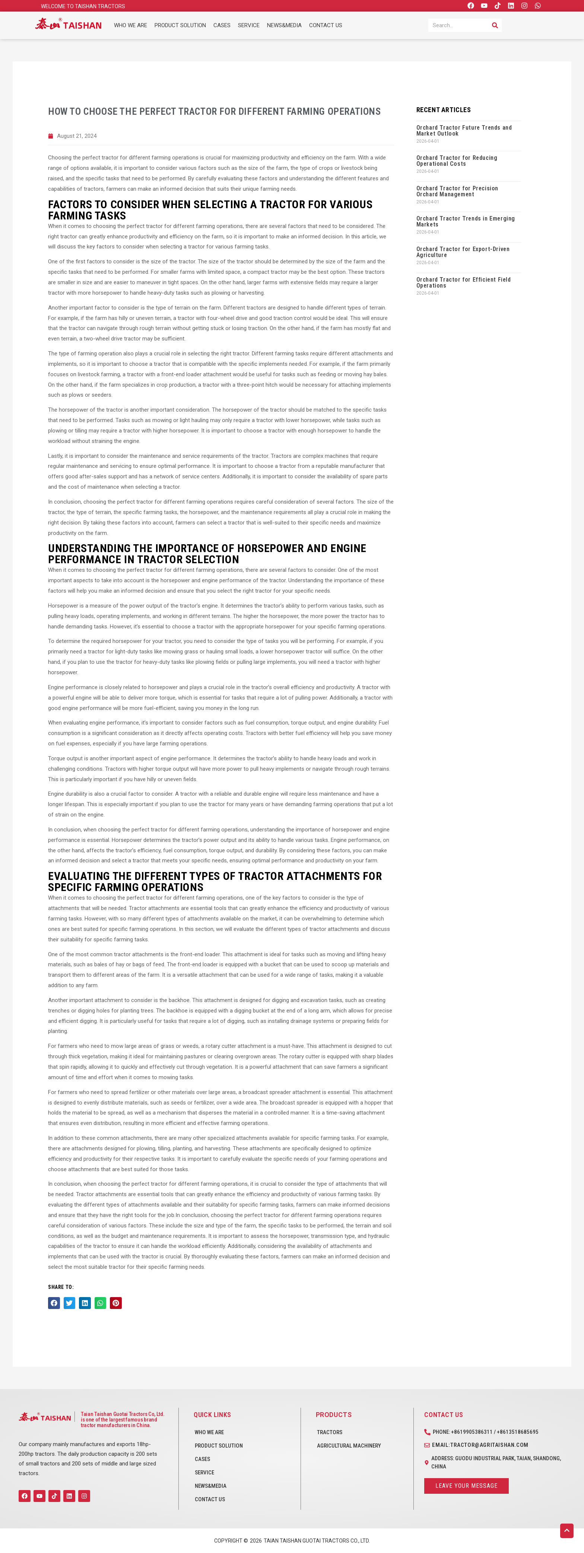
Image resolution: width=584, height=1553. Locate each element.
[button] (54, 1303)
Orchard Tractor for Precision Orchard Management (457, 191)
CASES (222, 25)
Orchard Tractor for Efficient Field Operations (463, 282)
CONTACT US (325, 25)
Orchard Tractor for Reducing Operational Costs (457, 160)
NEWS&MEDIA (284, 25)
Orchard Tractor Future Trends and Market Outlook (464, 130)
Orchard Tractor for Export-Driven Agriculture (463, 252)
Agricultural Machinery (349, 1445)
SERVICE (249, 25)
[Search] (495, 25)
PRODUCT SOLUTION (180, 25)
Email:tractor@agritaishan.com (480, 1445)
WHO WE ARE (130, 25)
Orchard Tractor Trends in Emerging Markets (465, 221)
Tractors (329, 1432)
